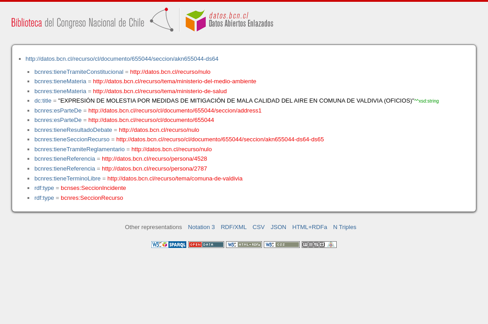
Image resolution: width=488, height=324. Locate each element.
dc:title (42, 100)
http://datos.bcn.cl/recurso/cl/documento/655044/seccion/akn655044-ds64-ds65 (220, 139)
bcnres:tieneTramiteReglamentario (79, 149)
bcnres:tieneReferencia (64, 158)
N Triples (345, 227)
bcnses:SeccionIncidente (93, 187)
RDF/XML (234, 227)
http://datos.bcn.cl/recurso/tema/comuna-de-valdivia (175, 178)
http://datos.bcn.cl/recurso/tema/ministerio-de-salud (160, 91)
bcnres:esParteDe (57, 110)
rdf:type (44, 187)
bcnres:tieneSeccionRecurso (71, 139)
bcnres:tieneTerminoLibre (67, 178)
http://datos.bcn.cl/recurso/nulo (170, 71)
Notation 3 (201, 227)
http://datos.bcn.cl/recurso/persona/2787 (154, 168)
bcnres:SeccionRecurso (92, 197)
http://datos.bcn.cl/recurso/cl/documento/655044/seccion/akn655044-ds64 (122, 58)
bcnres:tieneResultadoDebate (73, 129)
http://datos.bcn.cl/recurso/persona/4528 (154, 158)
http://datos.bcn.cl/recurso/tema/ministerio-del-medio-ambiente (175, 81)
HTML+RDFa (309, 227)
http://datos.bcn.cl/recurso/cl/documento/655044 (151, 120)
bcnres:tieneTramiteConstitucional (78, 71)
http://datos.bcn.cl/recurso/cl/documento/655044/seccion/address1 (175, 110)
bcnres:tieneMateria (60, 81)
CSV (259, 227)
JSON (278, 227)
